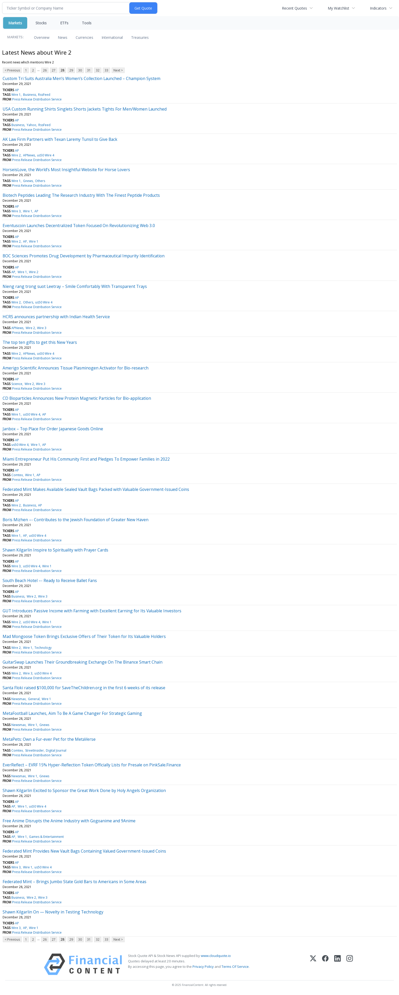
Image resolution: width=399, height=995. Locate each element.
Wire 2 (16, 155)
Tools (86, 22)
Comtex (17, 475)
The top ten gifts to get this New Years (40, 342)
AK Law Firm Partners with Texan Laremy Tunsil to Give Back (60, 139)
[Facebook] (325, 964)
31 (89, 70)
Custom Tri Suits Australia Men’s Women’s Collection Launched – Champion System (81, 78)
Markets (15, 22)
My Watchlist (338, 8)
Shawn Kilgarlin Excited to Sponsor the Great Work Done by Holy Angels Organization (84, 790)
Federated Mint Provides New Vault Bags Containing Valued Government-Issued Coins (84, 851)
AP (17, 90)
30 (80, 70)
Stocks (41, 22)
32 (97, 70)
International (112, 37)
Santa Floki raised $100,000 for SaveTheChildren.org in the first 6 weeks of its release (84, 688)
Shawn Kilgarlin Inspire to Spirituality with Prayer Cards (55, 550)
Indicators (378, 8)
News (62, 37)
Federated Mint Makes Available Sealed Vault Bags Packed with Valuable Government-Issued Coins (96, 489)
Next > (118, 70)
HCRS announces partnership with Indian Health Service (56, 316)
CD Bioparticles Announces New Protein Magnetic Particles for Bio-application (77, 398)
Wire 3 (16, 211)
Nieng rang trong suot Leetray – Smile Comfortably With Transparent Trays (75, 286)
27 (53, 70)
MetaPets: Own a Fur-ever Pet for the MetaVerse (49, 739)
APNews (29, 155)
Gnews (28, 181)
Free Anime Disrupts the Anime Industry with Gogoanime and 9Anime (69, 821)
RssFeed (44, 94)
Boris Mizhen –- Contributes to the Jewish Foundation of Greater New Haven (75, 519)
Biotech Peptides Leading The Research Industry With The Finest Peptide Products (81, 195)
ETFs (64, 22)
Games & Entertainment (46, 836)
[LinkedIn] (337, 964)
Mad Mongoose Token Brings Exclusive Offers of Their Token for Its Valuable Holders (84, 636)
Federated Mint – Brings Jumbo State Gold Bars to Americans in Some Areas (74, 881)
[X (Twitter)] (313, 964)
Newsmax (18, 699)
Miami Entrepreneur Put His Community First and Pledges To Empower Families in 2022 (86, 459)
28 (62, 70)
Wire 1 (16, 94)
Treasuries (140, 37)
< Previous (12, 70)
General (34, 699)
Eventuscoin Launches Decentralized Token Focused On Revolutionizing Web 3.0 (79, 225)
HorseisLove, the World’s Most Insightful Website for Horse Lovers (66, 169)
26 (45, 70)
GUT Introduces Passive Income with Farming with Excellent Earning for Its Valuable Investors (92, 611)
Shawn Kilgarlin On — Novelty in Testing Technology (53, 912)
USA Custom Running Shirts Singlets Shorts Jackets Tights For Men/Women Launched (85, 109)
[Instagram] (349, 964)
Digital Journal (56, 750)
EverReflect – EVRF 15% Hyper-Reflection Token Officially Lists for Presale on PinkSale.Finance (92, 765)
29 (71, 70)
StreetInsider (34, 750)
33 (106, 70)
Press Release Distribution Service (37, 99)
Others (40, 181)
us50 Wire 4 (45, 155)
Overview (41, 37)
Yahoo (31, 125)
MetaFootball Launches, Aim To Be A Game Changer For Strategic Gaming (72, 713)
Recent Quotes (294, 8)
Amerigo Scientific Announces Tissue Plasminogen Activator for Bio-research (75, 368)
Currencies (84, 37)
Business (29, 94)
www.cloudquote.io (216, 955)
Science (16, 384)
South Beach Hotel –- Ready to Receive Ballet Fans (50, 580)
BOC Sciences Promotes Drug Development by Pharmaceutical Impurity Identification (84, 256)
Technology (43, 647)
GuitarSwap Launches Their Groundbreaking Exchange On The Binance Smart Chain (82, 662)
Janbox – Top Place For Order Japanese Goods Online (53, 429)
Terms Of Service (235, 966)
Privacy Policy (203, 966)
